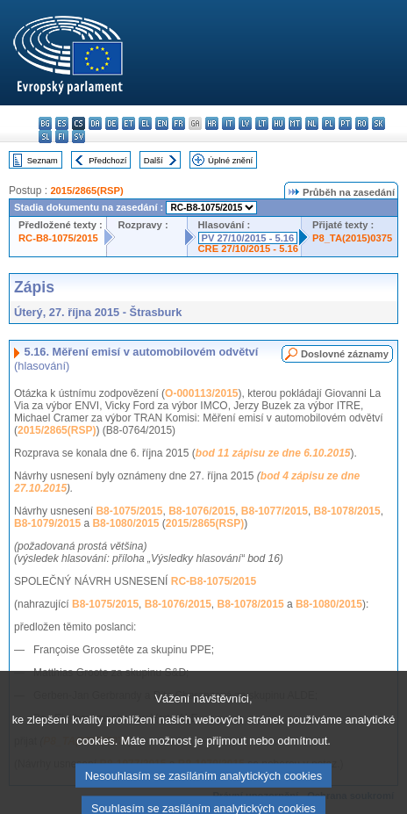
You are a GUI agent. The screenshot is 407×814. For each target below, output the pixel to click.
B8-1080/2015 (125, 523)
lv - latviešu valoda (245, 123)
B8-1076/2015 (201, 511)
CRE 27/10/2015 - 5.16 (248, 248)
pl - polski (328, 123)
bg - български (45, 123)
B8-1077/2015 (274, 511)
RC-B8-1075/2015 (58, 238)
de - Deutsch (111, 123)
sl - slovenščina (45, 136)
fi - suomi (61, 136)
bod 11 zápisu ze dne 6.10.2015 (273, 453)
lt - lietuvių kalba (261, 123)
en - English (161, 123)
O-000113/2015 (201, 393)
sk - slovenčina (378, 123)
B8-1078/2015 (347, 511)
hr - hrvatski (211, 123)
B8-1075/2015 (129, 511)
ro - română (361, 123)
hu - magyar (278, 123)
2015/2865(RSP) (86, 190)
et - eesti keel (128, 123)
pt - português (345, 123)
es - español (61, 123)
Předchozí (107, 160)
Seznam (42, 160)
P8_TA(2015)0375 (352, 238)
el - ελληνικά (145, 123)
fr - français (178, 123)
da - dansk (95, 123)
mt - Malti (295, 123)
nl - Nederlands (311, 123)
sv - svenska (78, 136)
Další (153, 160)
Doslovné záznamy (345, 354)
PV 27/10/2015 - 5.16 (248, 238)
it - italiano (228, 123)
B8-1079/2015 (47, 523)
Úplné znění (230, 160)
